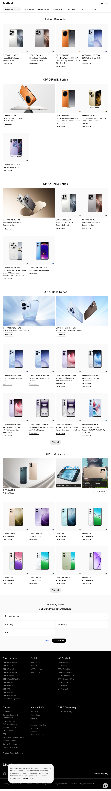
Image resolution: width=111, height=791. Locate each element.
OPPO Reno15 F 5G (10, 676)
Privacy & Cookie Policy (25, 778)
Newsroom (34, 718)
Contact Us (7, 712)
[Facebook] (4, 771)
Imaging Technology (38, 725)
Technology (35, 715)
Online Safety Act (10, 744)
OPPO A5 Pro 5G (9, 696)
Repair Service (9, 721)
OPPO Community (65, 712)
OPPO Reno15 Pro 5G (11, 679)
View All (55, 442)
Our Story (34, 712)
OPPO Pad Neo (36, 669)
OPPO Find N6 (8, 669)
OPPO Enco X (63, 689)
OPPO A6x (7, 689)
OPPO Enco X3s (64, 669)
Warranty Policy (9, 741)
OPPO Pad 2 (35, 672)
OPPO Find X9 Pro (10, 663)
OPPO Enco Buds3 (65, 672)
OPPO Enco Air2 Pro (66, 679)
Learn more (7, 64)
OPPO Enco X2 (63, 686)
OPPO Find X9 (8, 666)
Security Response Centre (13, 737)
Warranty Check (9, 727)
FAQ (4, 734)
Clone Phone (8, 731)
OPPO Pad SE (35, 666)
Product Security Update (13, 753)
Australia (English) (100, 771)
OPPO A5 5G (8, 692)
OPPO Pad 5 (35, 663)
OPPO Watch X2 (64, 666)
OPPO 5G (34, 728)
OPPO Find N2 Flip (10, 672)
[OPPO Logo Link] (8, 3)
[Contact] (105, 785)
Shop (32, 722)
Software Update (10, 724)
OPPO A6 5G (8, 682)
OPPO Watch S (64, 663)
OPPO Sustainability (38, 735)
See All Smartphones (11, 699)
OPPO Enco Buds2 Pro (66, 676)
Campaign (34, 732)
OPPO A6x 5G (8, 686)
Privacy (6, 781)
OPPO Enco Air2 (64, 682)
